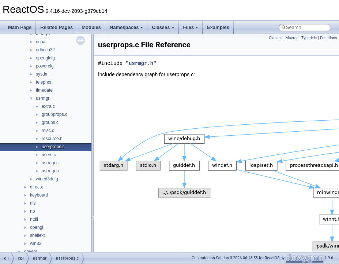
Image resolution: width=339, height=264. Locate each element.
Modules (91, 27)
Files (191, 27)
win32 (35, 243)
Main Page (19, 27)
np (32, 211)
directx (36, 187)
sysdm (42, 74)
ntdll (34, 219)
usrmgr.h (50, 170)
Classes (163, 27)
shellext (37, 235)
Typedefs (309, 38)
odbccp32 (45, 49)
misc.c (48, 130)
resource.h (52, 138)
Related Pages (56, 27)
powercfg (45, 66)
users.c (49, 154)
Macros (291, 38)
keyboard (39, 195)
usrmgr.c (50, 162)
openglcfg (45, 57)
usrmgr (42, 98)
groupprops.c (54, 114)
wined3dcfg (47, 179)
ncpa (40, 41)
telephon (44, 82)
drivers (30, 251)
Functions (328, 38)
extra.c (48, 106)
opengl (36, 227)
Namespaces (126, 27)
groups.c (50, 122)
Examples (218, 27)
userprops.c (53, 146)
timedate (44, 90)
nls (32, 203)
